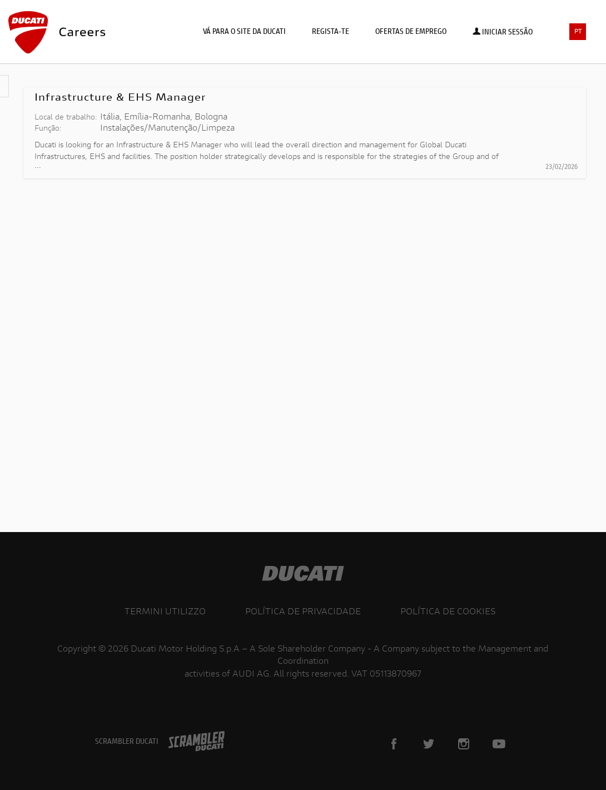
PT (578, 32)
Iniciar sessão (503, 33)
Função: (48, 129)
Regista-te (330, 32)
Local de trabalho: (65, 118)
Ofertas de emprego (410, 32)
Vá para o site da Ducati (244, 32)
